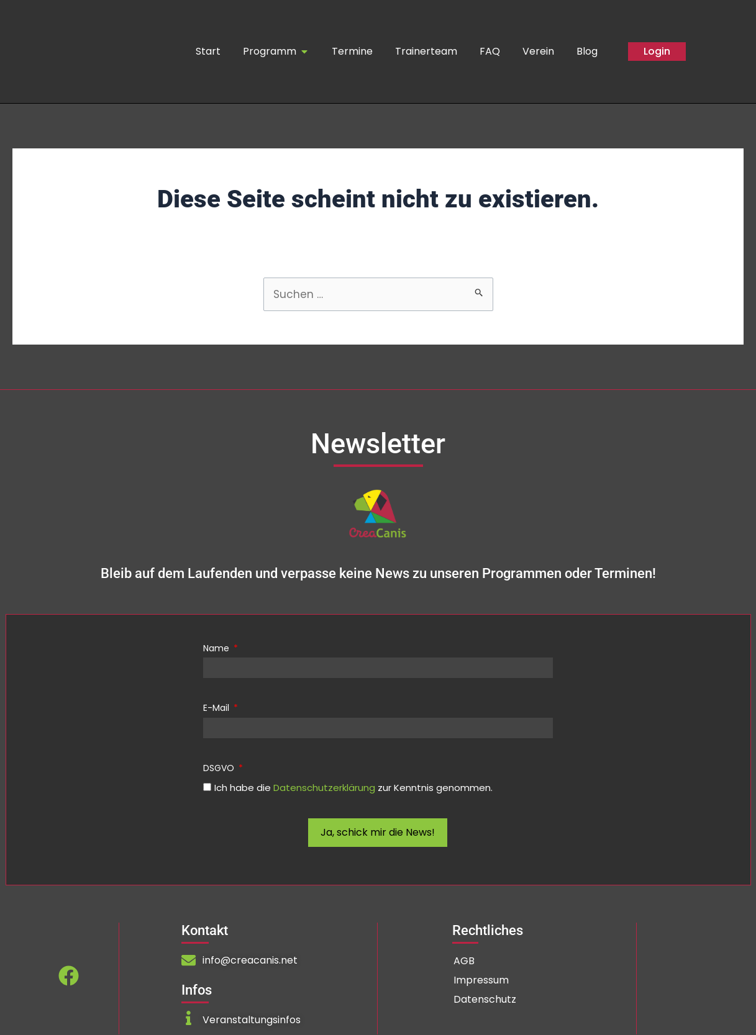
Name (217, 649)
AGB (464, 961)
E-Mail (217, 709)
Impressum (481, 981)
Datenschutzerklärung (324, 788)
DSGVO (220, 768)
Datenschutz (484, 1000)
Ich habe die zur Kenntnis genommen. (353, 788)
